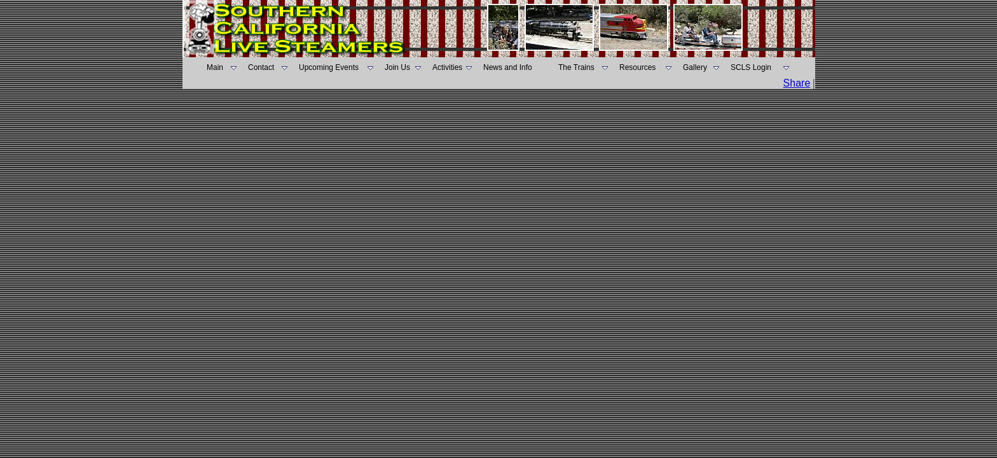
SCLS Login (751, 67)
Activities (447, 67)
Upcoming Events (329, 67)
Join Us (397, 67)
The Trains (576, 67)
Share (797, 83)
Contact (261, 67)
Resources (637, 67)
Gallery (695, 67)
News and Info (507, 67)
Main (215, 67)
